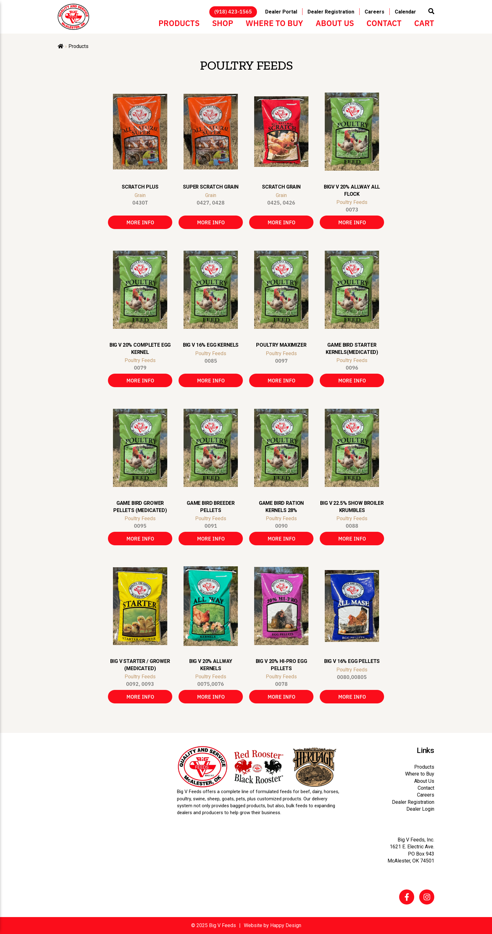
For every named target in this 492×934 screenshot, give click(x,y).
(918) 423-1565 (233, 11)
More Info (140, 222)
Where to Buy (274, 22)
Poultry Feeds (351, 202)
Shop (222, 22)
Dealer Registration (331, 12)
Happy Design (285, 925)
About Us (335, 22)
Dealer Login (420, 809)
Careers (374, 12)
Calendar (405, 12)
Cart (424, 22)
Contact (384, 22)
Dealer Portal (281, 12)
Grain (140, 195)
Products (179, 22)
